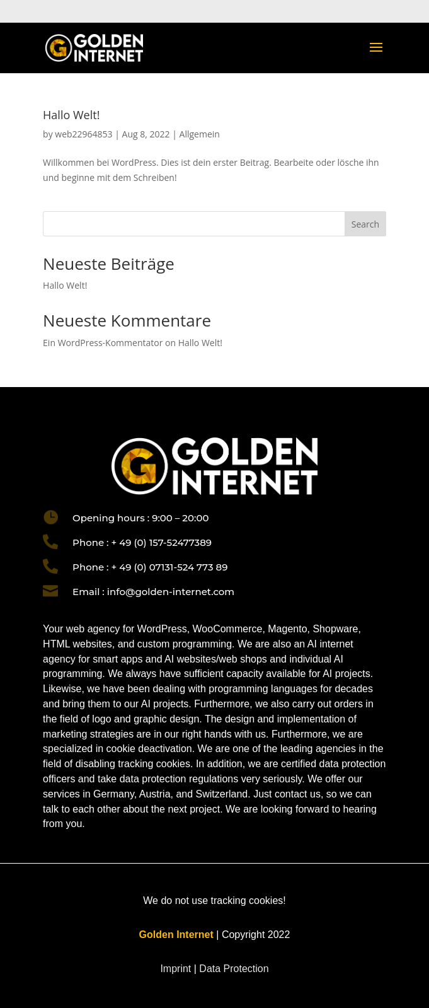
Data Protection (233, 968)
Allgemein (200, 134)
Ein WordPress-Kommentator (103, 343)
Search (365, 224)
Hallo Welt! (71, 114)
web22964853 (83, 134)
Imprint (176, 968)
